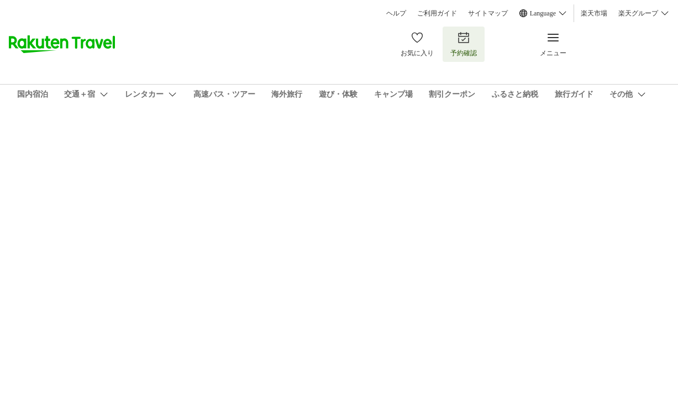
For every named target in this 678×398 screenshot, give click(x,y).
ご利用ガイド (437, 13)
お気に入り (417, 44)
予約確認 (463, 44)
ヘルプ (396, 13)
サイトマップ (488, 13)
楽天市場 (594, 13)
